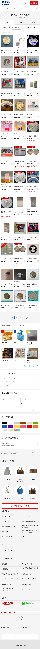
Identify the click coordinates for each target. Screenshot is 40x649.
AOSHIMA (16, 281)
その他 (21, 385)
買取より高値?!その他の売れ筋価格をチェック (20, 444)
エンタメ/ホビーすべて (20, 378)
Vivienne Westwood (18, 48)
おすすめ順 (16, 27)
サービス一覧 (5, 627)
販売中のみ (5, 27)
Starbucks (3, 184)
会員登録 (34, 3)
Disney (29, 48)
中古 (33, 22)
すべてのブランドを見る (20, 506)
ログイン (25, 3)
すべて (7, 22)
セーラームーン (18, 69)
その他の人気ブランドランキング (27, 366)
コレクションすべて (20, 381)
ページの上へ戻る (20, 636)
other (28, 209)
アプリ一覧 (24, 627)
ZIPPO (28, 90)
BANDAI (3, 159)
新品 (20, 22)
